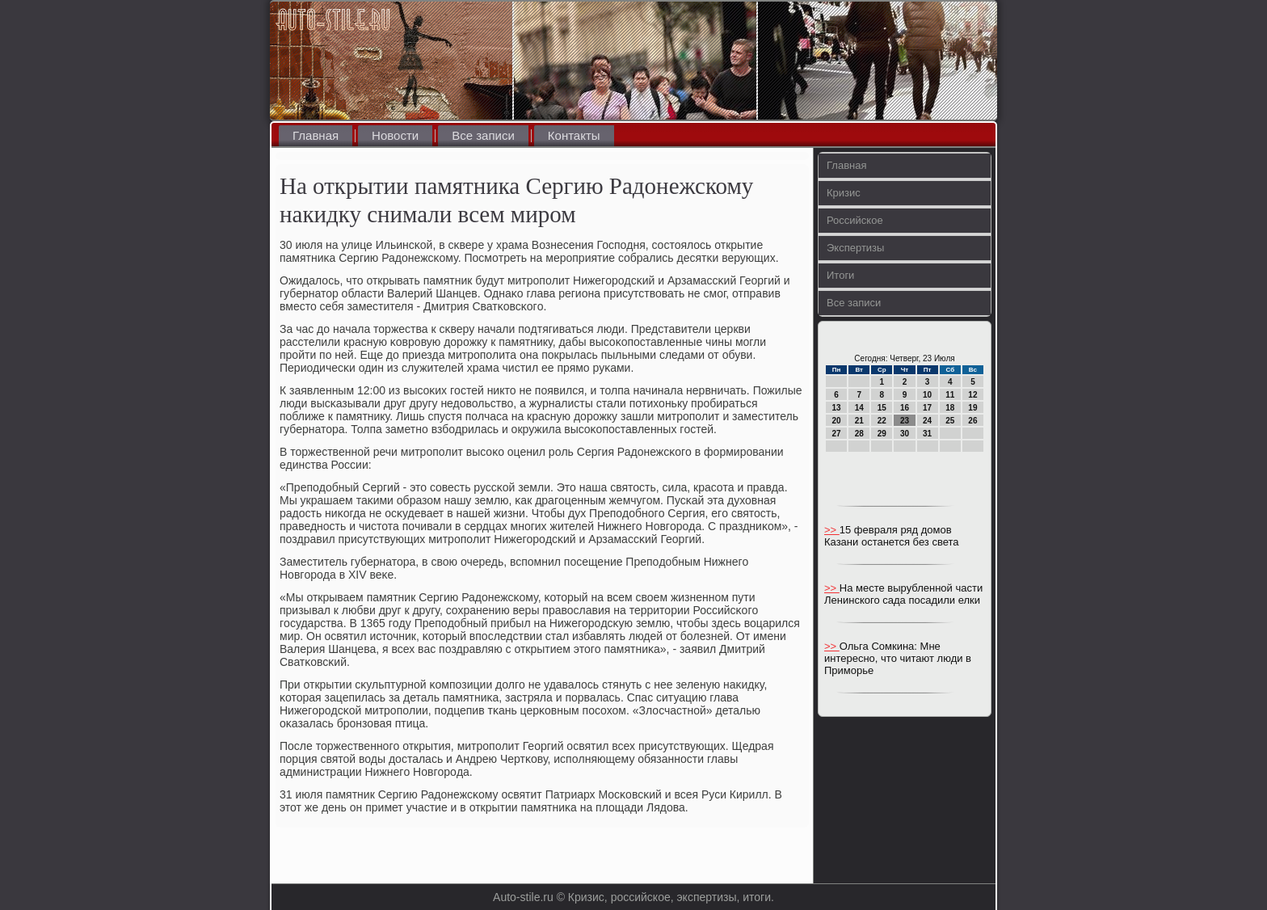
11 (949, 394)
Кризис (844, 193)
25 (949, 420)
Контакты (574, 135)
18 (949, 407)
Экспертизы (855, 248)
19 (972, 407)
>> (832, 530)
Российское (855, 220)
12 (972, 394)
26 (972, 420)
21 (859, 420)
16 (904, 407)
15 (882, 407)
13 (836, 407)
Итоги (840, 275)
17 (927, 407)
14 (859, 407)
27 (836, 433)
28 (859, 433)
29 (882, 433)
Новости (395, 135)
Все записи (483, 135)
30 (904, 433)
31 (927, 433)
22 (882, 420)
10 (927, 394)
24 (927, 420)
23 (904, 420)
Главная (316, 135)
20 (836, 420)
